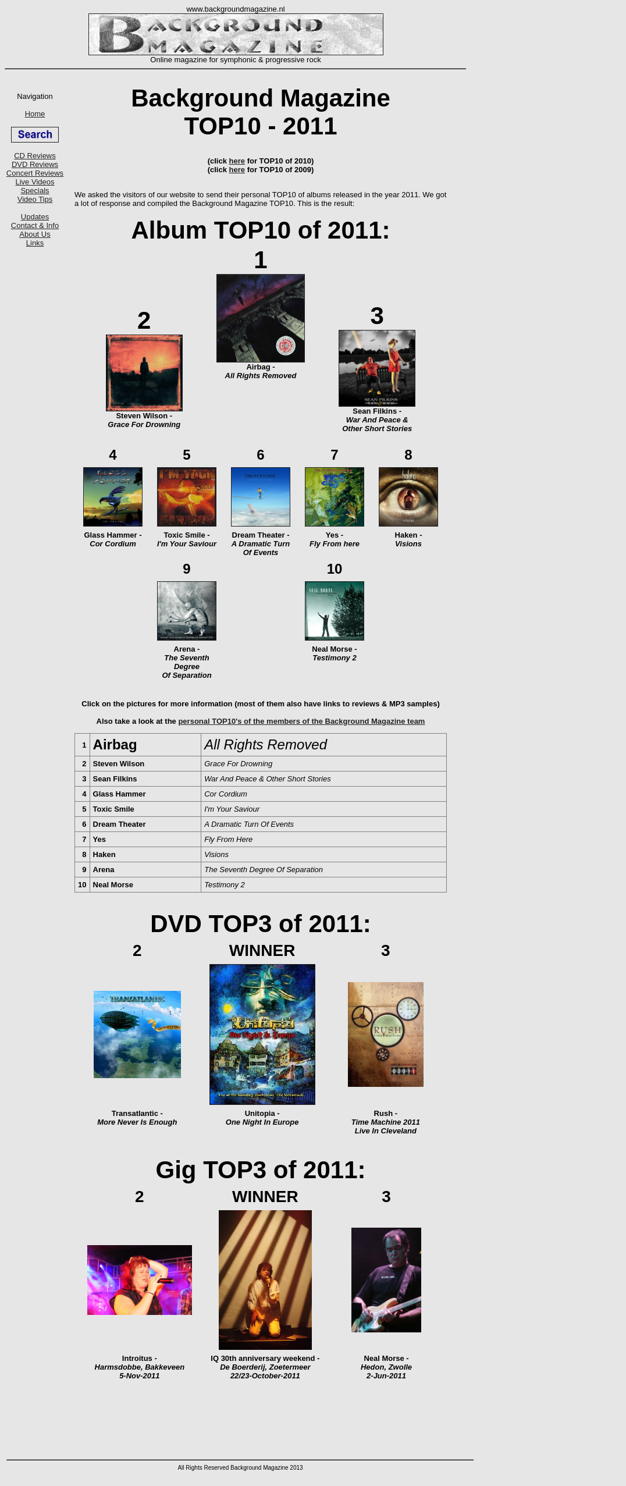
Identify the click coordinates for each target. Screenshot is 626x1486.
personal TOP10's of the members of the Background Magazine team (301, 721)
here (237, 161)
